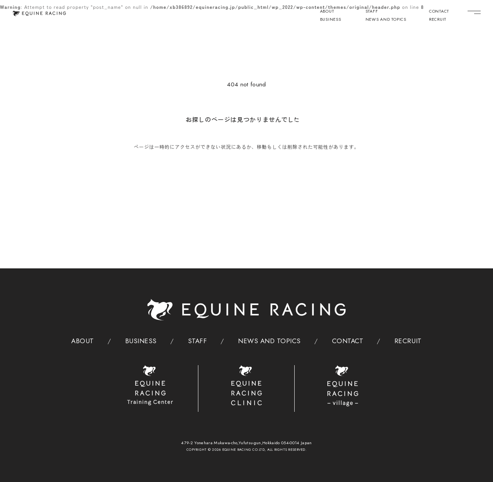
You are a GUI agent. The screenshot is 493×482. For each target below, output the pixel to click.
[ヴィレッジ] (343, 386)
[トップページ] (39, 13)
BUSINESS (330, 20)
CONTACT (439, 12)
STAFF (372, 12)
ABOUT (327, 12)
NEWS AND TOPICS (386, 20)
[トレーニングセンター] (150, 385)
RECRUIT (437, 20)
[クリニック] (246, 385)
